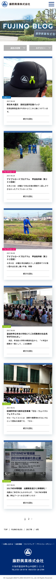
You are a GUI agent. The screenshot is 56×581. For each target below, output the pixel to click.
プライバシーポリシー (44, 544)
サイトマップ (29, 544)
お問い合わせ (8, 544)
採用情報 (18, 544)
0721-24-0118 (21, 570)
